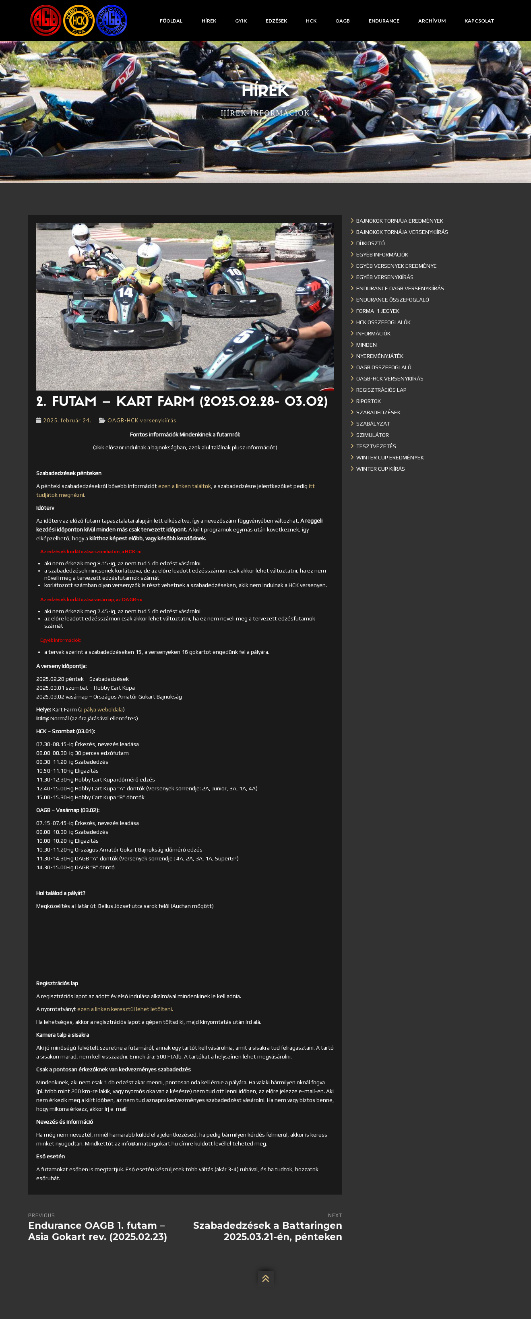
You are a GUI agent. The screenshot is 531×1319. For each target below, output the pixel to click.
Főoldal (171, 21)
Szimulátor (372, 435)
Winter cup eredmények (390, 457)
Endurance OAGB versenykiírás (400, 288)
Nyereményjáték (379, 356)
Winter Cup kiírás (380, 468)
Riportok (368, 401)
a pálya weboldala (101, 709)
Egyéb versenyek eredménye (396, 266)
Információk (373, 333)
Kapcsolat (479, 21)
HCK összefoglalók (383, 322)
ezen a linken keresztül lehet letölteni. (125, 1009)
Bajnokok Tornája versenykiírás (402, 232)
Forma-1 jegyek (377, 311)
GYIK (241, 21)
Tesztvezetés (376, 446)
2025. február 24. (67, 420)
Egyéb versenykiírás (384, 277)
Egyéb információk (382, 254)
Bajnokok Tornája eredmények (399, 220)
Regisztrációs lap (381, 390)
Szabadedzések (378, 412)
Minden (366, 344)
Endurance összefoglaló (392, 299)
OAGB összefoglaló (383, 367)
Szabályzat (373, 423)
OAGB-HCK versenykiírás (141, 420)
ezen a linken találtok (184, 486)
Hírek (209, 21)
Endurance (384, 21)
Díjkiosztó (370, 243)
